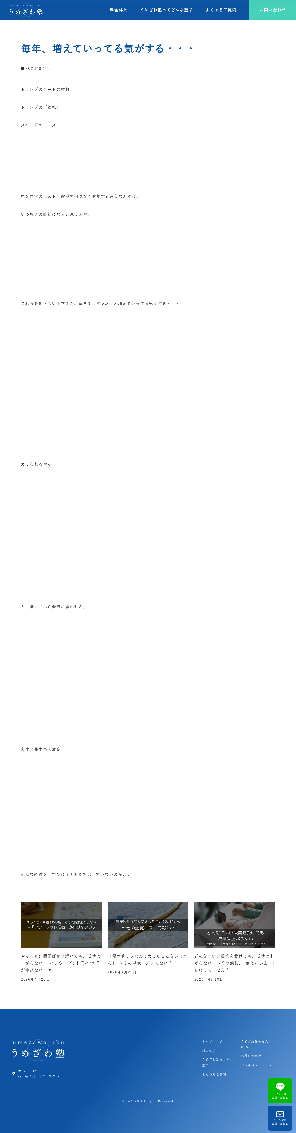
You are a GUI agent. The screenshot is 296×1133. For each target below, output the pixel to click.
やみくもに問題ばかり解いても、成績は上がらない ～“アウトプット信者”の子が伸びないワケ (61, 963)
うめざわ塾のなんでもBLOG (258, 1044)
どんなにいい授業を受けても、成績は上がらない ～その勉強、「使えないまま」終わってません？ (234, 963)
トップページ (212, 1041)
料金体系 (119, 10)
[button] (272, 10)
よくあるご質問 (221, 10)
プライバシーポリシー (258, 1065)
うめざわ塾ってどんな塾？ (166, 10)
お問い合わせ (251, 1055)
